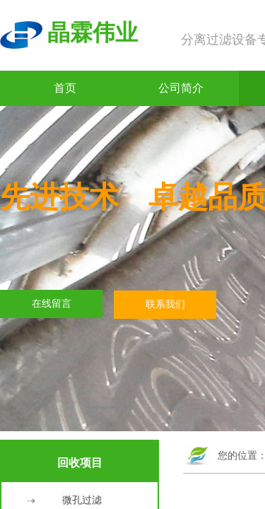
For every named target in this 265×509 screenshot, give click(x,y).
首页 (65, 88)
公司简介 (181, 88)
